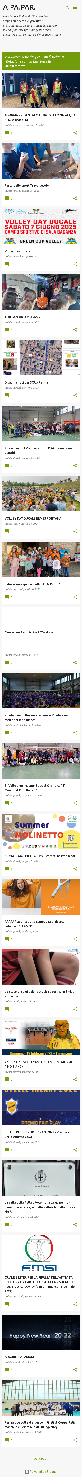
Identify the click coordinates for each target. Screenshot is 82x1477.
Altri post (41, 1458)
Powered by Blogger (41, 1471)
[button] (75, 133)
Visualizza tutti (15, 66)
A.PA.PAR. (19, 7)
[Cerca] (67, 7)
